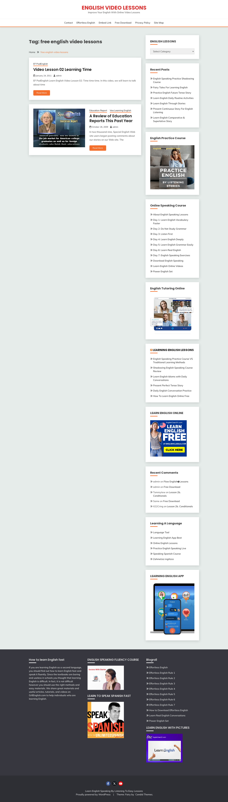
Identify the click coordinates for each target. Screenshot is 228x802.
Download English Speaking (168, 260)
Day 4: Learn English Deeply (168, 239)
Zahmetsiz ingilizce (163, 559)
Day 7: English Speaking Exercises (171, 255)
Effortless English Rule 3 (162, 683)
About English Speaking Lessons (170, 214)
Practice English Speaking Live (169, 548)
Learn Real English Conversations (167, 715)
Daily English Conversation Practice (172, 390)
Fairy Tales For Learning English (170, 87)
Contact (68, 22)
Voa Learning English (120, 110)
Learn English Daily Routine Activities (173, 98)
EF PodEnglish (40, 63)
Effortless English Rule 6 (162, 699)
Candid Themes (143, 794)
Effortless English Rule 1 (162, 672)
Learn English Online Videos (168, 266)
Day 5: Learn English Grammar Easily (173, 244)
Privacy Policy (142, 22)
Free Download (123, 22)
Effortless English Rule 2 (162, 678)
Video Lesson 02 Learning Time (62, 69)
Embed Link (105, 22)
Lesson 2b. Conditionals (180, 506)
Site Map (159, 22)
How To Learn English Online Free (171, 396)
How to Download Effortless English (168, 710)
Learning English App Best (167, 537)
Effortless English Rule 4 (162, 688)
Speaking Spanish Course (167, 553)
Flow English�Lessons (176, 481)
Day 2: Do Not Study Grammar (169, 228)
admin (59, 75)
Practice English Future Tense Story (172, 92)
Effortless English (85, 22)
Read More (41, 92)
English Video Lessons (114, 7)
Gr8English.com (37, 695)
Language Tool (161, 532)
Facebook (108, 783)
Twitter (114, 783)
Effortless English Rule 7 (162, 704)
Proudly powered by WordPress (93, 794)
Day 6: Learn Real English (167, 250)
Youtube (121, 783)
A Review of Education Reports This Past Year (111, 118)
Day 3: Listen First (163, 233)
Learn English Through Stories (169, 103)
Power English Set (163, 271)
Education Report (98, 110)
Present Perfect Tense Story (168, 385)
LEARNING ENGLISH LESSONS (173, 350)
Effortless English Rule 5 (162, 694)
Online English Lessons (165, 543)
